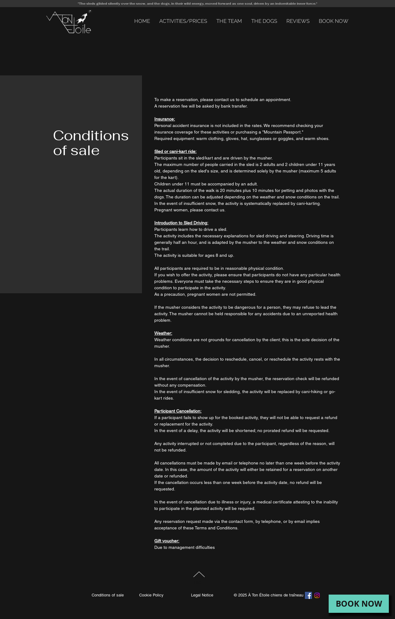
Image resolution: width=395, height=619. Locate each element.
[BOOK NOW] (359, 604)
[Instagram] (317, 595)
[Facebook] (308, 595)
